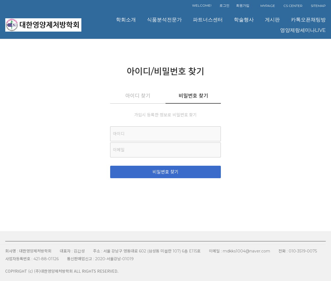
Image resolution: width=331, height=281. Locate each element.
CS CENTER (292, 6)
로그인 (224, 5)
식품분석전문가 (164, 19)
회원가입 (242, 5)
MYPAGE (267, 6)
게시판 (272, 19)
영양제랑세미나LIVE (303, 30)
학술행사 (244, 19)
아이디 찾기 (137, 96)
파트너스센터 (208, 19)
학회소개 (126, 19)
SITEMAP (318, 6)
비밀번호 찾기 (193, 96)
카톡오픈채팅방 (308, 19)
